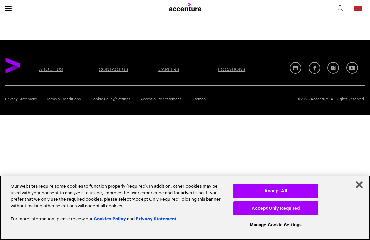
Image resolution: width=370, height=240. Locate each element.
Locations (231, 68)
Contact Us (113, 68)
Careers (168, 68)
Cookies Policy (110, 218)
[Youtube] (352, 68)
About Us (51, 68)
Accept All (275, 191)
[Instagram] (333, 68)
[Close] (359, 184)
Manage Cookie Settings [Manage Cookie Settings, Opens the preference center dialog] (276, 225)
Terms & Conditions (64, 98)
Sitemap (198, 98)
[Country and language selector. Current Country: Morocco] (359, 8)
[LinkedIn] (295, 68)
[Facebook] (314, 68)
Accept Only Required (276, 208)
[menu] (8, 8)
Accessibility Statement (160, 98)
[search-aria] (340, 8)
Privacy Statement (21, 98)
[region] (185, 208)
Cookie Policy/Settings (110, 98)
